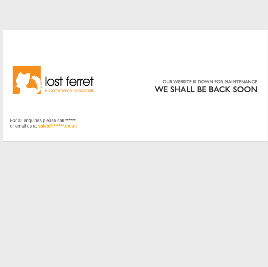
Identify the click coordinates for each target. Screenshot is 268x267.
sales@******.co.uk (57, 126)
